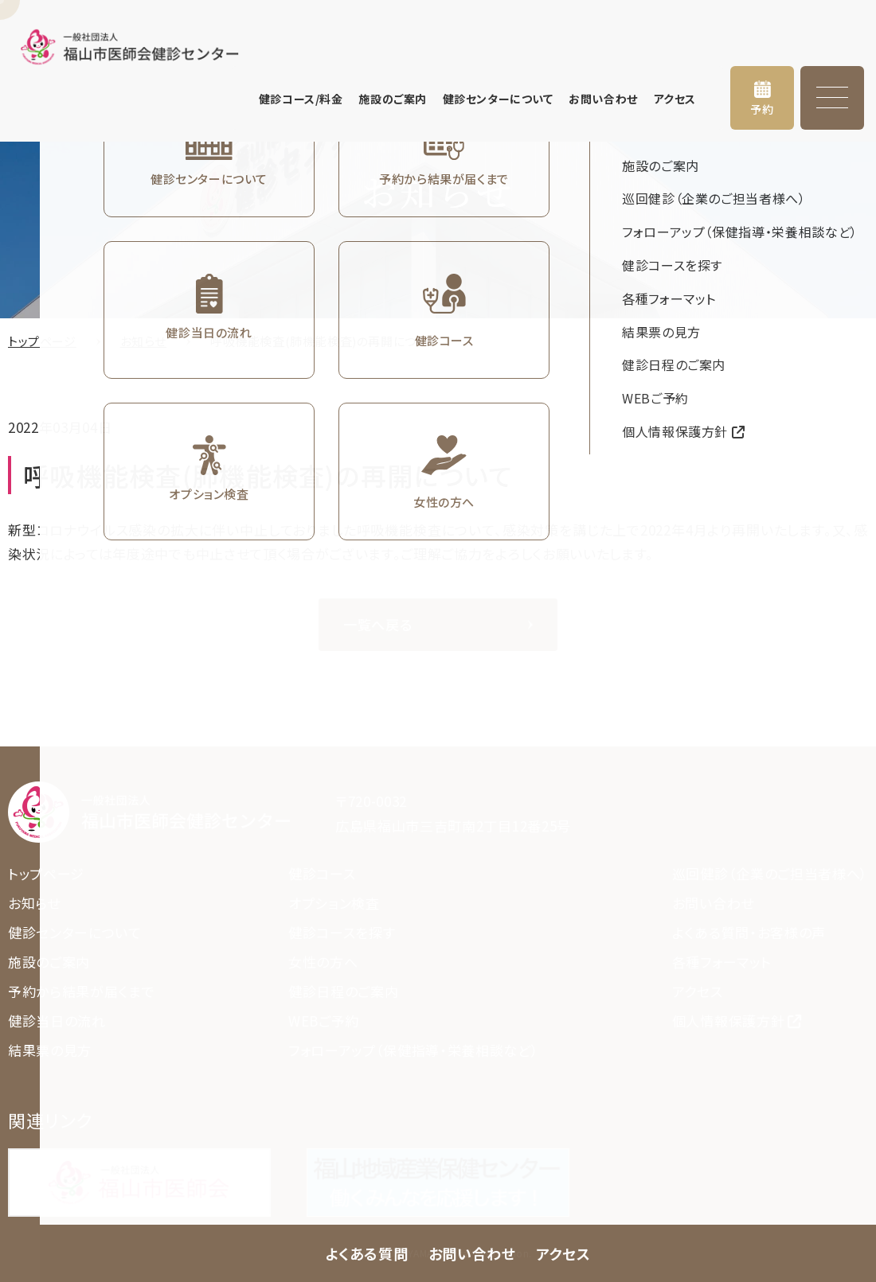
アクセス (675, 99)
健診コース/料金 (300, 99)
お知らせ (143, 341)
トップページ (42, 341)
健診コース (321, 873)
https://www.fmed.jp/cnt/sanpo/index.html (438, 1182)
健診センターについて (498, 99)
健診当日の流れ (57, 1021)
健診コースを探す (341, 932)
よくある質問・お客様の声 (749, 932)
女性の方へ (323, 962)
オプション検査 (334, 903)
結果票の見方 (50, 1050)
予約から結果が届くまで (81, 991)
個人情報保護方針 (728, 1021)
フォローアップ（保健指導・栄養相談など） (413, 1050)
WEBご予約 (323, 1021)
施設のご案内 (392, 99)
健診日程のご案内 (343, 991)
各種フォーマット (721, 962)
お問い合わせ (603, 99)
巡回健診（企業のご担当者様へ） (770, 873)
